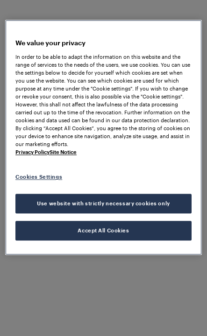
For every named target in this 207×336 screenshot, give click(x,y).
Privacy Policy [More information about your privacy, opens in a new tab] (32, 152)
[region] (103, 137)
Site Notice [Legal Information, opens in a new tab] (63, 152)
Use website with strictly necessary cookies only (103, 204)
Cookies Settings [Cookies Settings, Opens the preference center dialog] (38, 177)
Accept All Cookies (103, 231)
